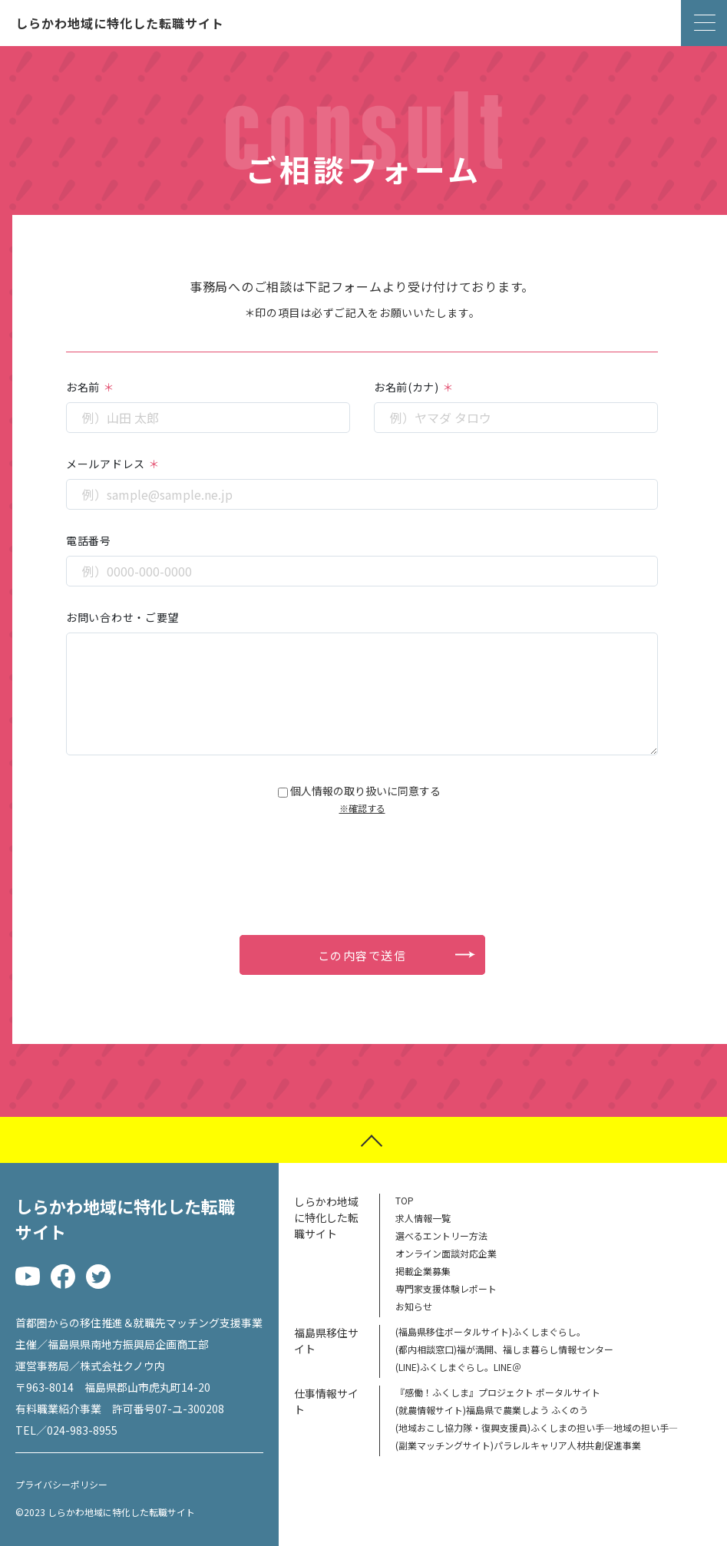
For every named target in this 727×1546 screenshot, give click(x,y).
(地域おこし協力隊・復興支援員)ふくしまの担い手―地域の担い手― (536, 1427)
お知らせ (413, 1306)
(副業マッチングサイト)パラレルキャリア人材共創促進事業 (518, 1445)
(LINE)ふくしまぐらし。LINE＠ (458, 1366)
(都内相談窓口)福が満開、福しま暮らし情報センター (504, 1349)
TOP (404, 1200)
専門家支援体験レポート (446, 1288)
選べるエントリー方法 (441, 1235)
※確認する (362, 807)
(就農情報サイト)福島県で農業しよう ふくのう (491, 1409)
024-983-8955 (82, 1430)
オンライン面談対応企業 (446, 1253)
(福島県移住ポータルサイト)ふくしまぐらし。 (490, 1331)
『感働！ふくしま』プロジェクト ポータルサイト (497, 1392)
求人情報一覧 (423, 1217)
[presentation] (362, 859)
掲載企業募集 (423, 1270)
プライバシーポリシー (61, 1484)
